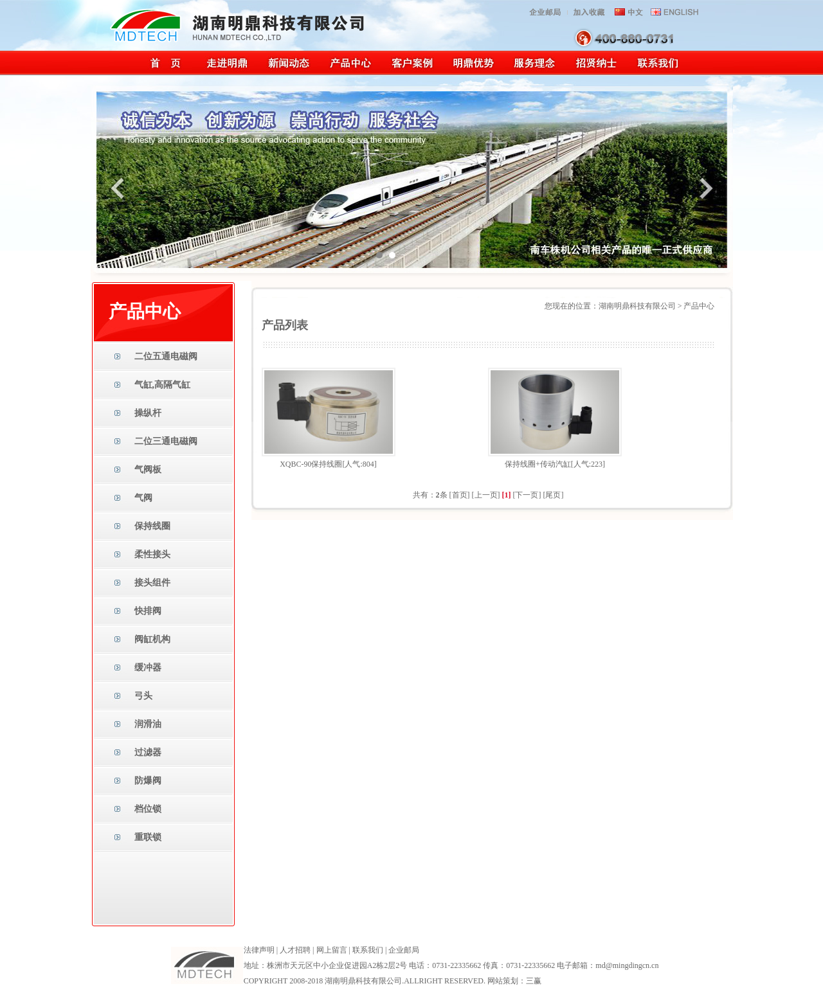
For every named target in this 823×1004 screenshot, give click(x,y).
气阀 (143, 498)
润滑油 (147, 724)
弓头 (143, 696)
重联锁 (147, 837)
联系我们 (367, 950)
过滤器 (147, 752)
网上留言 (331, 950)
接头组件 (152, 582)
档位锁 (147, 809)
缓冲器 (147, 667)
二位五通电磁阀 (165, 356)
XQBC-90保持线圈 (311, 464)
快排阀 (147, 611)
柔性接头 (152, 554)
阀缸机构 (152, 639)
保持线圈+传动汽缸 (538, 464)
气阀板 (147, 469)
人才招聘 (295, 950)
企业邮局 (403, 950)
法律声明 (259, 950)
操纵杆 (147, 413)
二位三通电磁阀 (165, 441)
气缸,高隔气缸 (162, 385)
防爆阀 (147, 780)
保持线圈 (152, 526)
